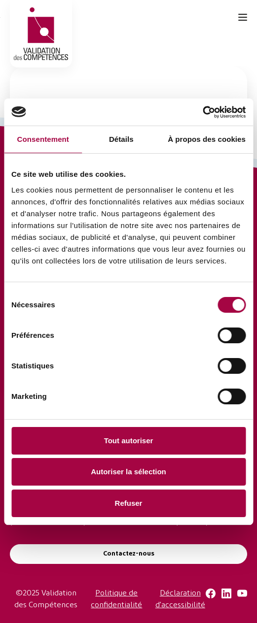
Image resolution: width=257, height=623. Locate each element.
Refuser (129, 503)
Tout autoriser (128, 440)
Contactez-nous (128, 553)
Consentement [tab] (43, 139)
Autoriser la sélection (128, 471)
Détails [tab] (121, 139)
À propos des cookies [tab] (207, 139)
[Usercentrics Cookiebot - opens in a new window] (202, 112)
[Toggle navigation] (242, 17)
